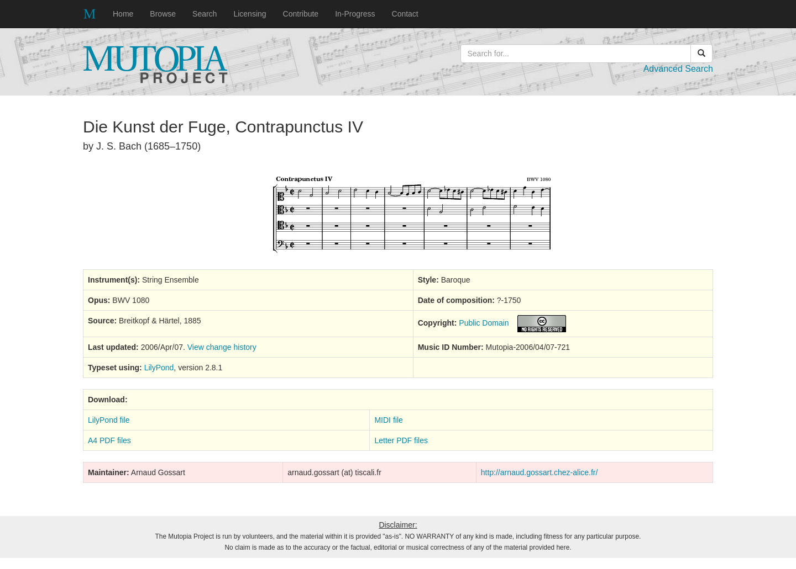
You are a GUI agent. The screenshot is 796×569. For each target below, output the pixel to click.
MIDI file (388, 420)
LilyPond (159, 367)
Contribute (301, 13)
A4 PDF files (109, 440)
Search (204, 13)
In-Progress (355, 13)
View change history (221, 347)
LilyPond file (109, 420)
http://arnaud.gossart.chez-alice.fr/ (539, 472)
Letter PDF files (400, 440)
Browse (163, 13)
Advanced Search (678, 68)
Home (123, 13)
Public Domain (484, 322)
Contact (405, 13)
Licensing (249, 13)
